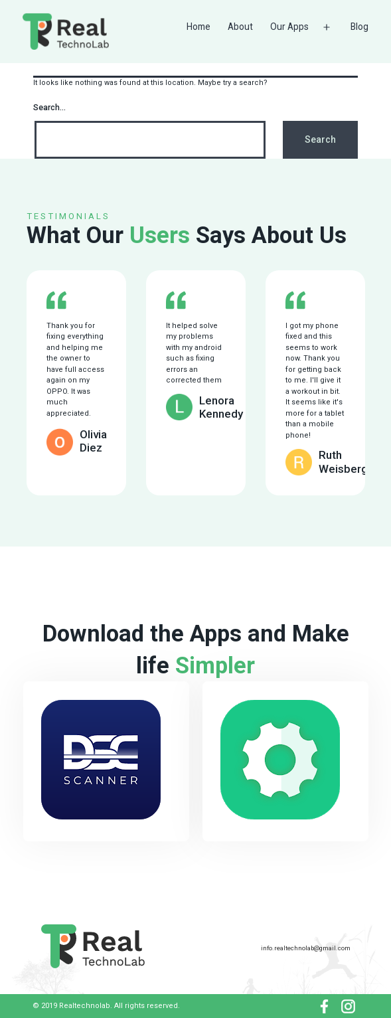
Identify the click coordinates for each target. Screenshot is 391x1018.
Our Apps (289, 26)
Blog (359, 26)
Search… (49, 107)
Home (198, 26)
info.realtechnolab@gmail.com (306, 948)
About (240, 26)
